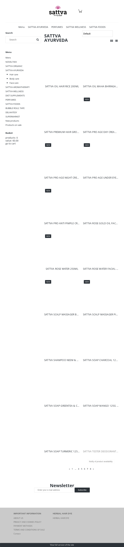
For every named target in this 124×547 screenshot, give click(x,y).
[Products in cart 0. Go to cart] (81, 12)
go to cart (10, 143)
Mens (8, 57)
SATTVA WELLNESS (14, 91)
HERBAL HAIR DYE (61, 518)
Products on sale (13, 125)
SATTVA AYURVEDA (14, 70)
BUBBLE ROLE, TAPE (15, 108)
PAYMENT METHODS (23, 525)
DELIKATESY (11, 112)
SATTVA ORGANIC (13, 66)
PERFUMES (10, 99)
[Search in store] (21, 39)
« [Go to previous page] (69, 468)
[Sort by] (97, 33)
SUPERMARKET (12, 116)
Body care (14, 78)
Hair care (14, 74)
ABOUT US (18, 518)
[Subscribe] (82, 490)
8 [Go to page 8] (90, 468)
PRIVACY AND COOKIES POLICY (27, 522)
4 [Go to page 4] (78, 468)
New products (12, 120)
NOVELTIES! (11, 61)
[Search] (37, 39)
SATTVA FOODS (12, 103)
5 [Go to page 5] (81, 468)
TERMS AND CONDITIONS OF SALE (29, 529)
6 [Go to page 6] (84, 468)
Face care (14, 82)
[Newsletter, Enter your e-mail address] (53, 490)
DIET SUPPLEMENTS (15, 95)
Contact (17, 533)
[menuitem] (21, 27)
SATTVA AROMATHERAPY (17, 87)
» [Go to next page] (93, 468)
